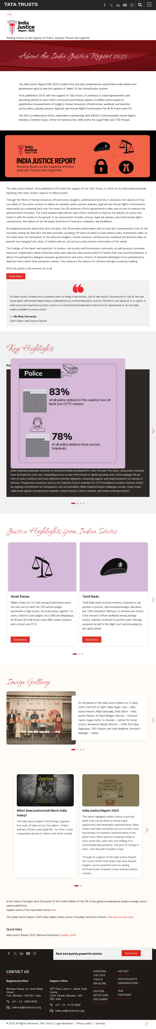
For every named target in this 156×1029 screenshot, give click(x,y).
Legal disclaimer (64, 1023)
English (65, 935)
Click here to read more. (121, 917)
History (123, 971)
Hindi (73, 935)
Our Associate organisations (128, 981)
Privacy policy (84, 1023)
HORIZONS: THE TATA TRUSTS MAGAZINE (100, 977)
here (53, 910)
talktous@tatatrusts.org (26, 1007)
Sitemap (100, 1023)
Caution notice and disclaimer (100, 995)
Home (9, 14)
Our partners (124, 993)
